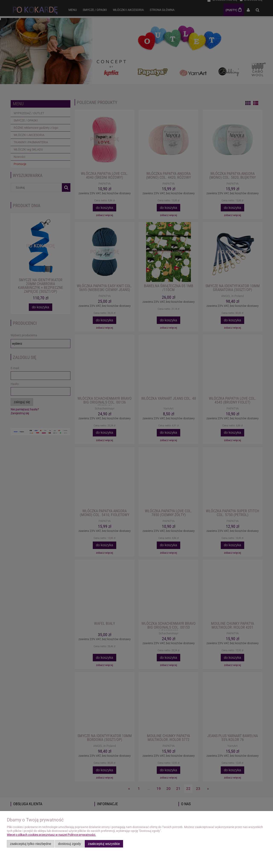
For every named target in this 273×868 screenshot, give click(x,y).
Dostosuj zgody (69, 844)
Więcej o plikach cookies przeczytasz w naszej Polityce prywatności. (51, 834)
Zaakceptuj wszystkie (104, 844)
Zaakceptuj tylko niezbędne (30, 844)
